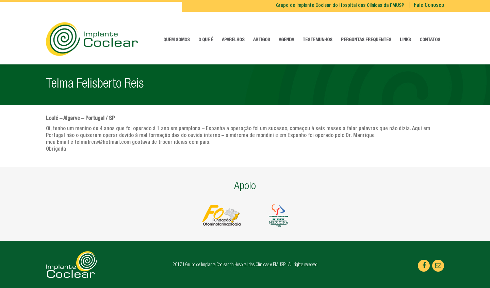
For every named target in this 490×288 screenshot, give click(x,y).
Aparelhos (233, 40)
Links (405, 40)
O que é (205, 40)
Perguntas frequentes (366, 40)
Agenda (286, 40)
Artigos (261, 40)
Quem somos (176, 40)
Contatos (430, 40)
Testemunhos (317, 40)
